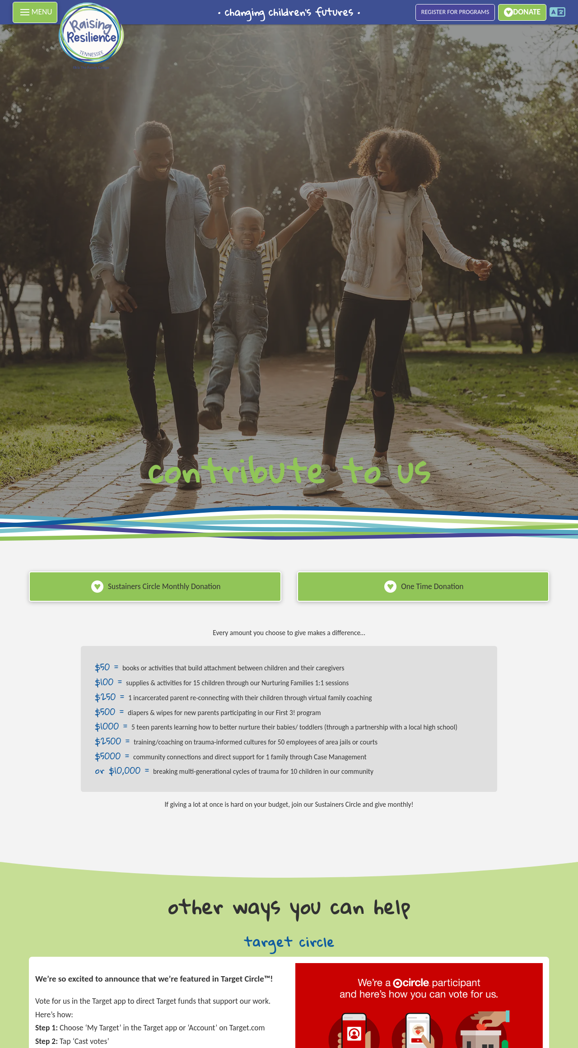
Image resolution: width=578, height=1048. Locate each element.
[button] (35, 12)
